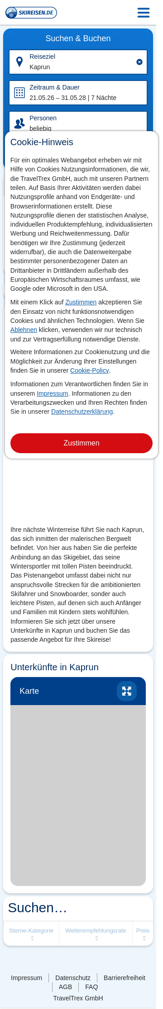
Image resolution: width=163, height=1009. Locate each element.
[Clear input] (139, 62)
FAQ (91, 986)
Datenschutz (73, 977)
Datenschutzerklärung (82, 411)
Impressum (52, 393)
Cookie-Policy (89, 370)
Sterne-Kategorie (31, 930)
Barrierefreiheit (124, 977)
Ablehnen (23, 329)
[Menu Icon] (143, 12)
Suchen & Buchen (77, 38)
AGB (65, 986)
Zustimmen (80, 302)
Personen (43, 118)
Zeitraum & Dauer (54, 87)
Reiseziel (42, 56)
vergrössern (127, 691)
